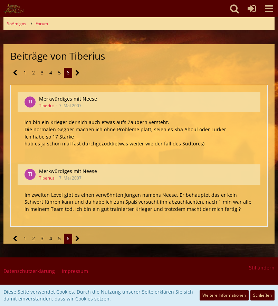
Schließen (262, 295)
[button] (269, 9)
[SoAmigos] (13, 9)
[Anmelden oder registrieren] (252, 9)
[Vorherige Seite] (15, 73)
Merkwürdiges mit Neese (68, 98)
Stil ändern (262, 267)
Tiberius (47, 106)
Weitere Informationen (224, 295)
